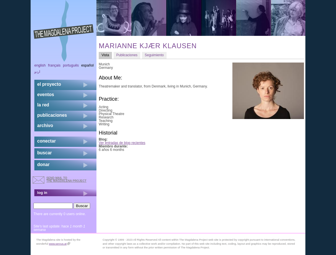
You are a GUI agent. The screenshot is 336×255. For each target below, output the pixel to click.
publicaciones (52, 115)
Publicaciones (126, 55)
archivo (45, 125)
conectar (46, 141)
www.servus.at (59, 243)
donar (43, 164)
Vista (107, 55)
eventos (45, 94)
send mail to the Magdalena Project (66, 179)
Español (87, 65)
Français (54, 65)
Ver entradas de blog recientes (122, 143)
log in (42, 192)
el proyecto (49, 84)
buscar (44, 152)
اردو (37, 72)
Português (71, 65)
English (40, 65)
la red (43, 104)
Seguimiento (154, 55)
